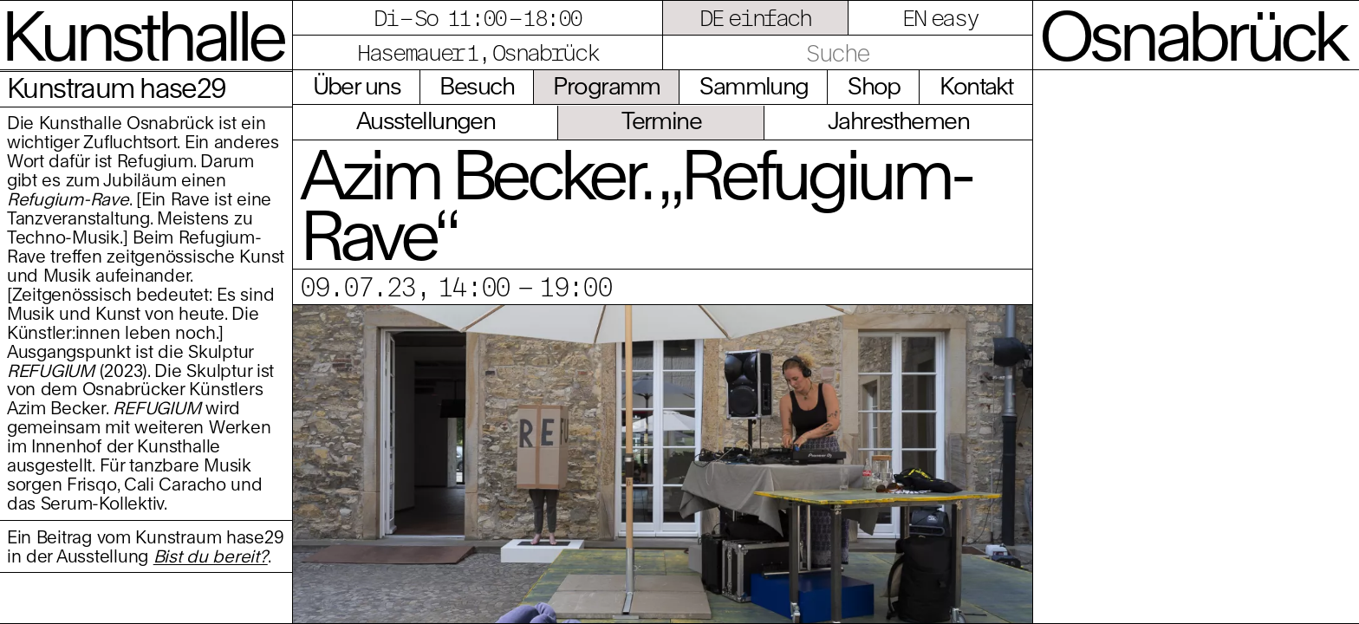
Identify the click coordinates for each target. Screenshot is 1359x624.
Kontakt (976, 86)
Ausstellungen (426, 120)
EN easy (940, 17)
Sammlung (753, 86)
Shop (874, 86)
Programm (606, 86)
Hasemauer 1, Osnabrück (477, 52)
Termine (661, 120)
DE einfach (755, 17)
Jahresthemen (898, 120)
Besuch (476, 86)
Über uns (356, 86)
